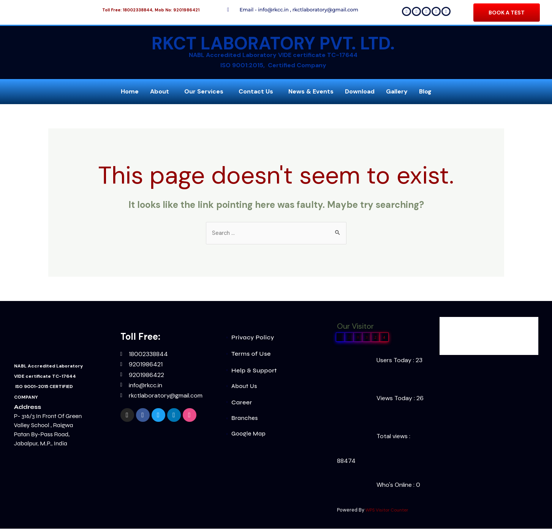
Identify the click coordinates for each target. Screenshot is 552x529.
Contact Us (256, 91)
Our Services (203, 91)
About (159, 91)
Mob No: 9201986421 (177, 10)
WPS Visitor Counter (389, 510)
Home (130, 91)
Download (360, 91)
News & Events (311, 91)
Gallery (397, 91)
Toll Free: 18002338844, (127, 10)
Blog (425, 91)
